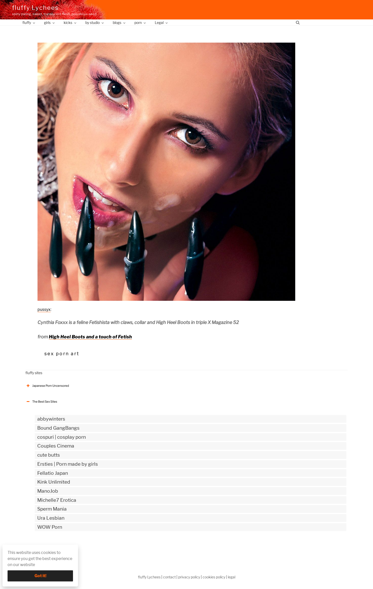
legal (231, 577)
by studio (94, 22)
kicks (70, 22)
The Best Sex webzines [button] (44, 547)
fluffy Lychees (35, 7)
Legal (161, 22)
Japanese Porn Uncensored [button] (47, 385)
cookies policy (214, 577)
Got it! (40, 575)
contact (169, 577)
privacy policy (189, 577)
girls (49, 22)
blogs (119, 22)
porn (140, 22)
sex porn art (61, 353)
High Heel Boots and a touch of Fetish (90, 336)
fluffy (29, 22)
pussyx (44, 309)
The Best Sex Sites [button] (41, 401)
